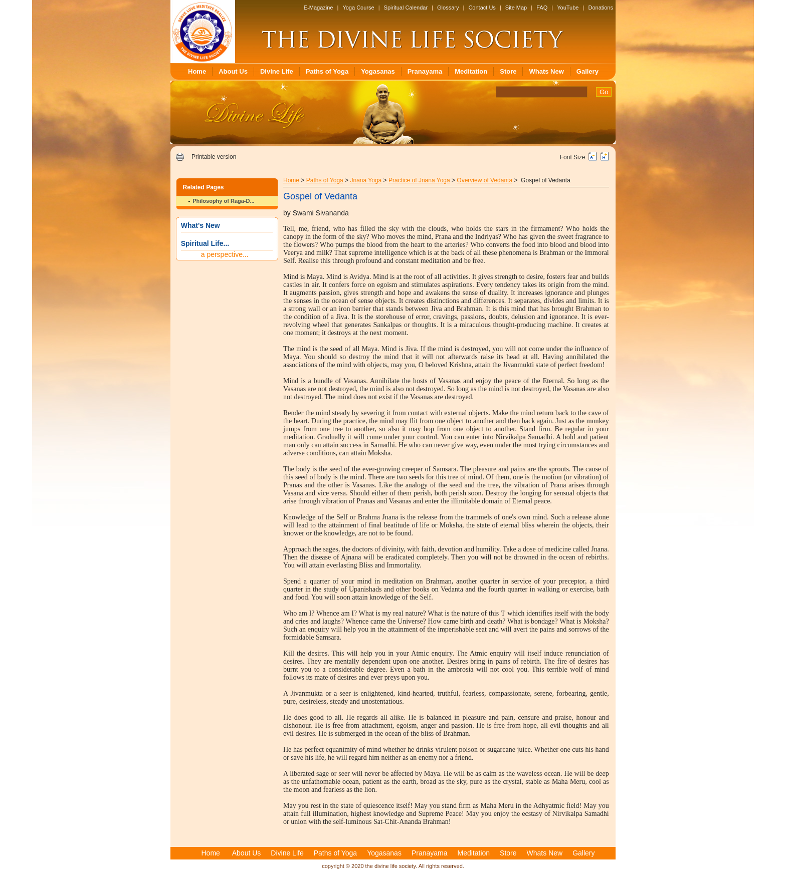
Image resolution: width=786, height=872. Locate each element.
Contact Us (481, 8)
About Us (233, 71)
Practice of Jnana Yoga (419, 180)
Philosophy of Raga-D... (223, 201)
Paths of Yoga (327, 71)
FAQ (541, 8)
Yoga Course (358, 8)
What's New (200, 225)
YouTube (567, 8)
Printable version (213, 156)
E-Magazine (318, 8)
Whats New (546, 71)
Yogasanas (378, 71)
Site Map (516, 8)
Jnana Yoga (365, 180)
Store (508, 71)
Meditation (471, 71)
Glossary (448, 8)
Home (197, 71)
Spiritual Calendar (406, 8)
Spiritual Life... (205, 243)
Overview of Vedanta (484, 180)
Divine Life (276, 71)
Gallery (587, 71)
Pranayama (425, 71)
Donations (600, 8)
